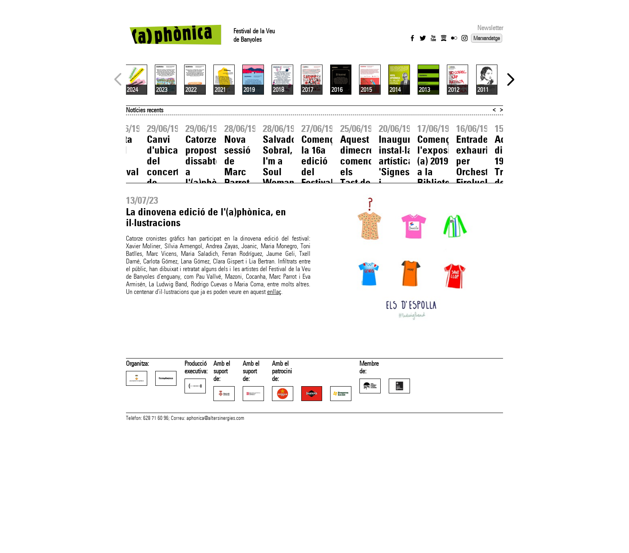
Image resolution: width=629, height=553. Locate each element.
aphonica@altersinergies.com (215, 544)
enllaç (274, 387)
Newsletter (490, 28)
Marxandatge (486, 38)
